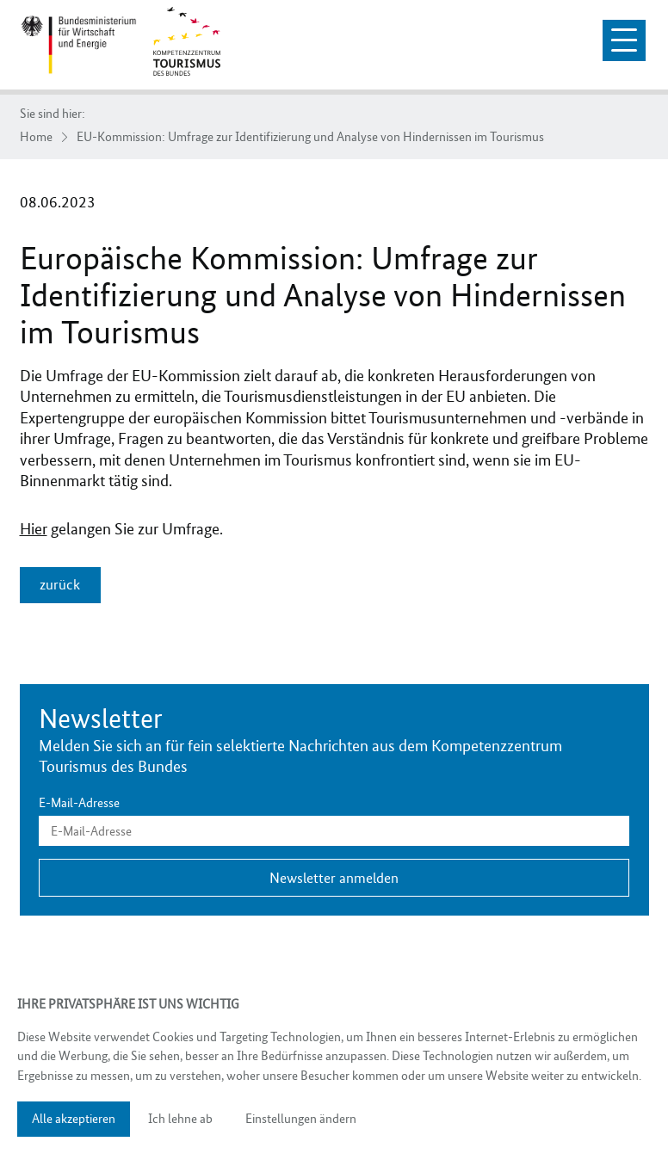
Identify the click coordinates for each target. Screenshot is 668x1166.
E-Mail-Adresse (79, 803)
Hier (33, 529)
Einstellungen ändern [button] (300, 1118)
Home (36, 137)
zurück (60, 585)
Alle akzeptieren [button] (73, 1118)
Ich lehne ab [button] (180, 1118)
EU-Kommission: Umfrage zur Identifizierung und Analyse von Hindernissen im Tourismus (310, 137)
